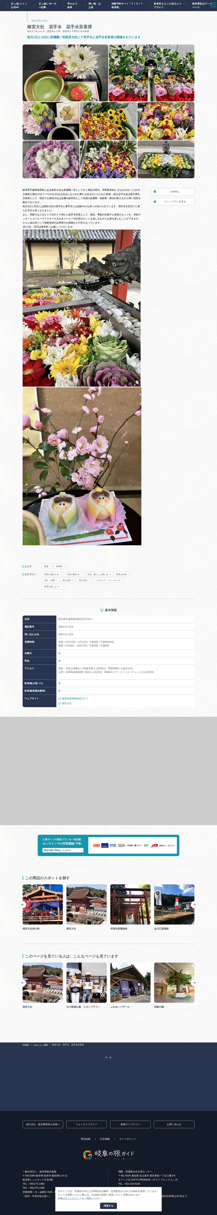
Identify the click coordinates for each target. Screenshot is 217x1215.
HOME (26, 1045)
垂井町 (61, 581)
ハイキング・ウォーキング (109, 595)
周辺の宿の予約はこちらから (63, 864)
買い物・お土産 (92, 20)
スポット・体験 (137, 11)
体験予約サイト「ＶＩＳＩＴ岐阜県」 (125, 20)
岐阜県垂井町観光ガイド (73, 713)
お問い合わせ (174, 1124)
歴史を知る (123, 588)
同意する (108, 1205)
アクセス (205, 11)
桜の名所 (68, 595)
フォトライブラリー (86, 1124)
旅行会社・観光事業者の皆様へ (174, 3)
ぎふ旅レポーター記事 (45, 20)
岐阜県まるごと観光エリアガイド (165, 20)
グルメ (173, 11)
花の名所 (84, 595)
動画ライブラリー (130, 1124)
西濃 (48, 581)
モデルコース (114, 11)
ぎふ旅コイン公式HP (17, 20)
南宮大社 (65, 717)
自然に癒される (53, 588)
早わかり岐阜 (70, 20)
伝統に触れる (75, 588)
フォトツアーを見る (170, 216)
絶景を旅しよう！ (54, 601)
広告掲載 (105, 1139)
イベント (157, 11)
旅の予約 (188, 11)
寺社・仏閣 (51, 595)
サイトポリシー (127, 1139)
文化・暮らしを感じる (99, 588)
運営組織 (85, 1139)
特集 (97, 11)
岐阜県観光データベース (199, 20)
